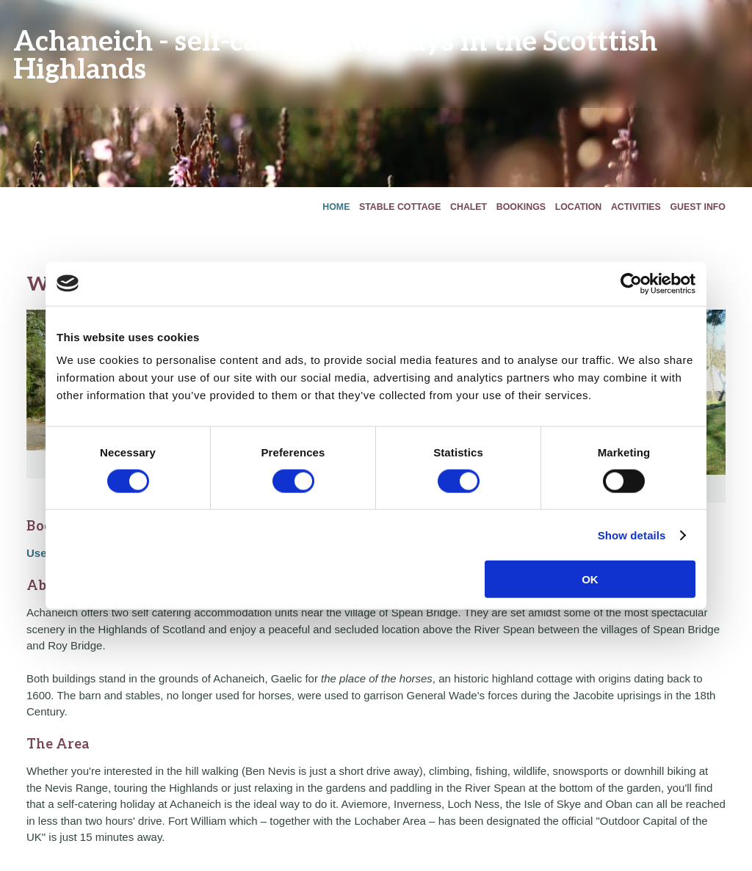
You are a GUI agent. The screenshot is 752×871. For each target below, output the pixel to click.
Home (336, 207)
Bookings (521, 207)
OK (590, 579)
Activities (636, 207)
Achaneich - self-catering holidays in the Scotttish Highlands (335, 54)
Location (578, 207)
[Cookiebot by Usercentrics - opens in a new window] (631, 283)
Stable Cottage (400, 207)
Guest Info (698, 207)
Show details (632, 534)
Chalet (468, 207)
